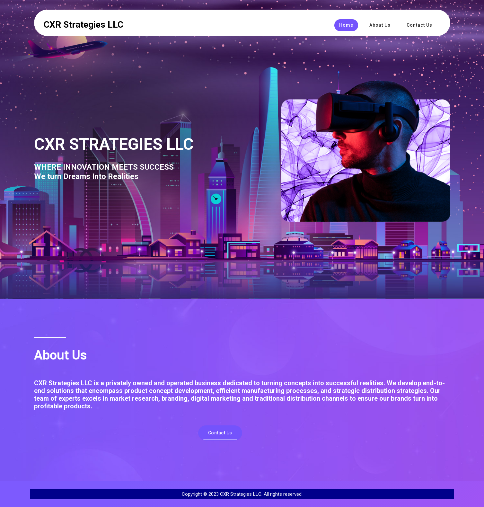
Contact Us (419, 25)
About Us (380, 25)
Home (346, 25)
